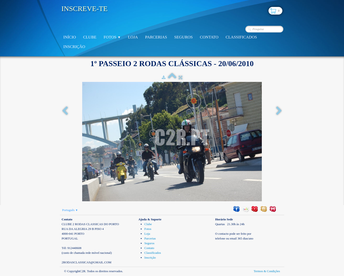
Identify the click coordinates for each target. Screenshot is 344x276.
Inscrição (74, 46)
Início (69, 37)
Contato (209, 37)
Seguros (183, 37)
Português (70, 210)
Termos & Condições (267, 271)
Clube (90, 37)
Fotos (112, 37)
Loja (133, 37)
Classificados (241, 37)
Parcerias (156, 37)
